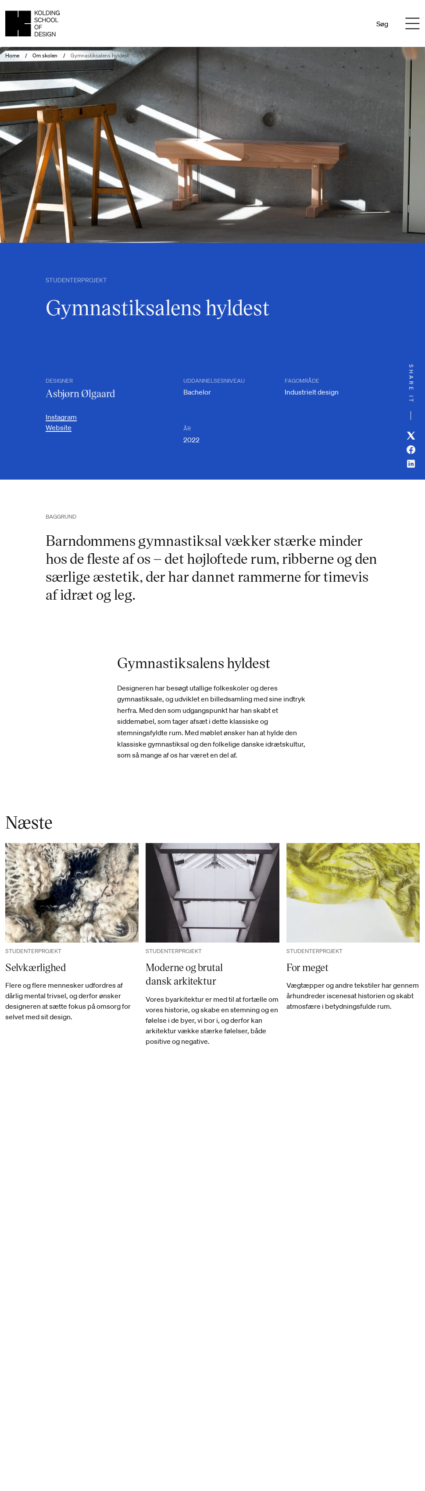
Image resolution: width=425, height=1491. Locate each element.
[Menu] (413, 24)
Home (12, 55)
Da (343, 23)
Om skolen (44, 55)
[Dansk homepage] (32, 23)
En (354, 23)
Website (58, 427)
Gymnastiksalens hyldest (100, 55)
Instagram (61, 417)
